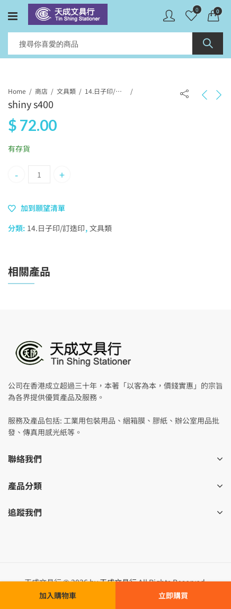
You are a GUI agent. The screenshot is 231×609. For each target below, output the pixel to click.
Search (207, 43)
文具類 (66, 90)
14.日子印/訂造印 (106, 90)
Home (17, 90)
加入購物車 (57, 595)
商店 (41, 90)
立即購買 (173, 595)
